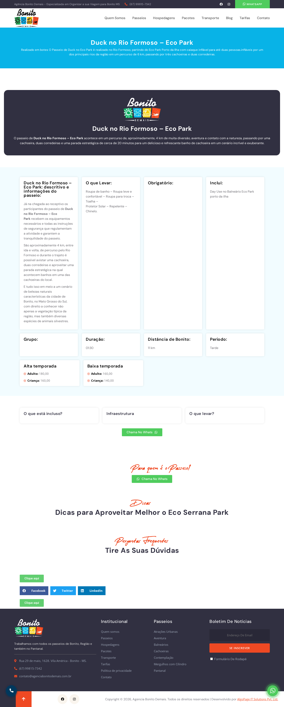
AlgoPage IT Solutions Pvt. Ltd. (257, 699)
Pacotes (188, 18)
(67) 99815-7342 (140, 4)
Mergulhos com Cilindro (170, 664)
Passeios (139, 18)
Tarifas (245, 18)
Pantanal (160, 671)
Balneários (161, 645)
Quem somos (115, 18)
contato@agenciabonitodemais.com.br (45, 676)
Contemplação (163, 658)
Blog (229, 18)
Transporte (210, 18)
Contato (263, 18)
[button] (34, 590)
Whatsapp (252, 4)
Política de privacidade (116, 671)
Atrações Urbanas (166, 632)
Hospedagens (164, 18)
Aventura (160, 638)
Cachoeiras (161, 651)
